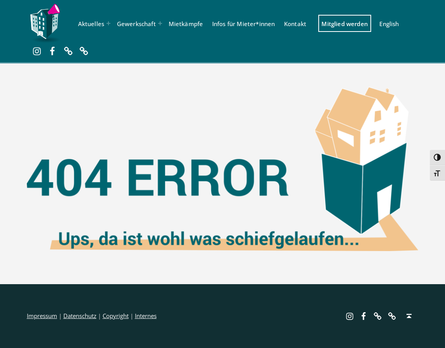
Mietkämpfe (186, 24)
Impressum (42, 316)
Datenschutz (79, 316)
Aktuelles (91, 24)
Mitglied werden (344, 24)
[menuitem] (389, 23)
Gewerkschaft (136, 24)
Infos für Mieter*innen (243, 24)
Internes (146, 316)
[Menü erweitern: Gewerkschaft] (160, 23)
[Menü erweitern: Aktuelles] (108, 23)
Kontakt (295, 24)
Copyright (116, 316)
